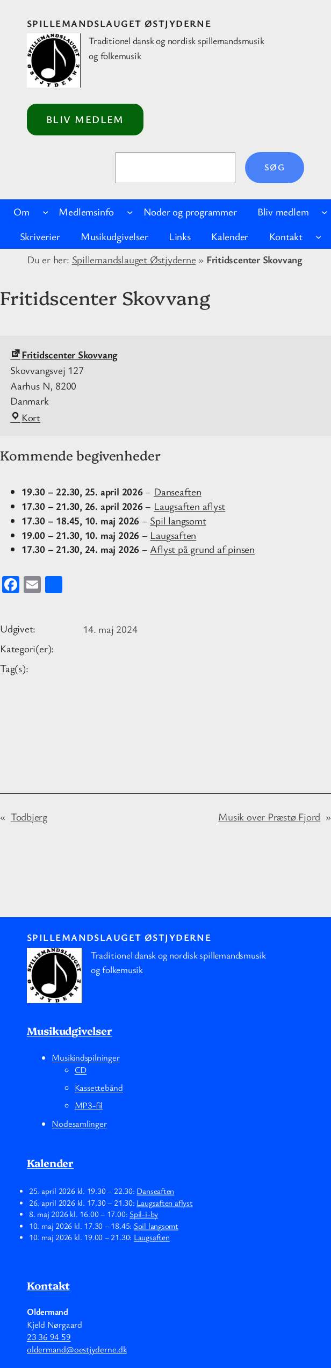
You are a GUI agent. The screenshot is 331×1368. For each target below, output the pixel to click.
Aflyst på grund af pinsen (202, 549)
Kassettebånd (99, 1087)
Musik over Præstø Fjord (269, 817)
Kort (25, 417)
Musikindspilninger (85, 1057)
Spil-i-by (143, 1213)
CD (81, 1070)
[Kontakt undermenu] (318, 237)
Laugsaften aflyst (189, 506)
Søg (274, 167)
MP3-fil (89, 1105)
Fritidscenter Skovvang (64, 355)
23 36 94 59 (49, 1337)
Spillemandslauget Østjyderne (119, 23)
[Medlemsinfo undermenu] (130, 212)
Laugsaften (173, 535)
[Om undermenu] (45, 212)
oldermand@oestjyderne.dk (77, 1349)
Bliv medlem (85, 119)
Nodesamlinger (79, 1123)
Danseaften (178, 492)
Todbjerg (29, 817)
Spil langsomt (178, 521)
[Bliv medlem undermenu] (324, 212)
